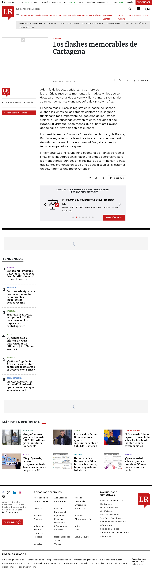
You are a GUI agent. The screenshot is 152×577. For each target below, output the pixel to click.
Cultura (78, 455)
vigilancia (51, 23)
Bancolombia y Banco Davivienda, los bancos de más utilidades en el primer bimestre (20, 275)
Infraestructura (61, 526)
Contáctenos (106, 511)
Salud (9, 334)
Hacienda (11, 311)
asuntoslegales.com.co (13, 560)
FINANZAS (25, 15)
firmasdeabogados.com (85, 560)
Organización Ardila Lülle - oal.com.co (139, 561)
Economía (80, 508)
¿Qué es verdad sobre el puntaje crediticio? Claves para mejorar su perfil (135, 464)
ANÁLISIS (97, 15)
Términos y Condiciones (111, 518)
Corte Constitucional (69, 23)
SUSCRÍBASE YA (114, 217)
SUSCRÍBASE (144, 2)
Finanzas (38, 519)
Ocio (77, 529)
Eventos (79, 515)
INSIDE (145, 15)
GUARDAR (141, 80)
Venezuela (28, 431)
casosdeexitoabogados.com (16, 563)
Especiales (59, 515)
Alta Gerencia (60, 498)
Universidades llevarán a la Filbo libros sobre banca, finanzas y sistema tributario (85, 464)
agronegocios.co (35, 560)
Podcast (38, 537)
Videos (57, 544)
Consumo (38, 508)
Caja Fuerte (60, 501)
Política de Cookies (109, 529)
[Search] (130, 8)
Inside (77, 526)
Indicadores (39, 526)
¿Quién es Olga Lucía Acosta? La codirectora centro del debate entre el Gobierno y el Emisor (21, 365)
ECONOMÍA (36, 15)
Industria (11, 288)
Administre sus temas (15, 113)
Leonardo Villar (26, 27)
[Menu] (18, 15)
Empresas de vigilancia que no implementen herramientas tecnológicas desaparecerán (21, 297)
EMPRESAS (47, 15)
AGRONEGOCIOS (84, 15)
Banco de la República (135, 23)
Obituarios (59, 529)
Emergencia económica (92, 23)
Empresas (38, 515)
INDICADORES (135, 15)
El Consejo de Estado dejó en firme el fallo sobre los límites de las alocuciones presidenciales (137, 440)
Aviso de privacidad (109, 514)
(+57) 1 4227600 (10, 512)
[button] (44, 205)
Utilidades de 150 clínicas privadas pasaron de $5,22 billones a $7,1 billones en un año (20, 343)
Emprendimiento (114, 23)
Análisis (78, 498)
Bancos (10, 267)
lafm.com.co (121, 563)
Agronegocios (41, 498)
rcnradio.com (86, 563)
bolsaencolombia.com (111, 560)
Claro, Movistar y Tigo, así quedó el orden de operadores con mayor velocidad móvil (20, 386)
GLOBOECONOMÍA (67, 15)
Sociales (38, 544)
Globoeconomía (83, 519)
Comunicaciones (15, 378)
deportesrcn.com (27, 567)
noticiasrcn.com (104, 563)
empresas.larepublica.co (59, 560)
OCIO (55, 15)
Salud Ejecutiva (82, 537)
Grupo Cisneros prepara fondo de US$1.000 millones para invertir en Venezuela (34, 440)
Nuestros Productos (109, 507)
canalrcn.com (70, 563)
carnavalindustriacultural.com (47, 563)
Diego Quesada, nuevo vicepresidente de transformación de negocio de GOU (34, 464)
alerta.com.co (9, 567)
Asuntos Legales (41, 501)
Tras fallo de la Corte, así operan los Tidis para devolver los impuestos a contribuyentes (19, 320)
